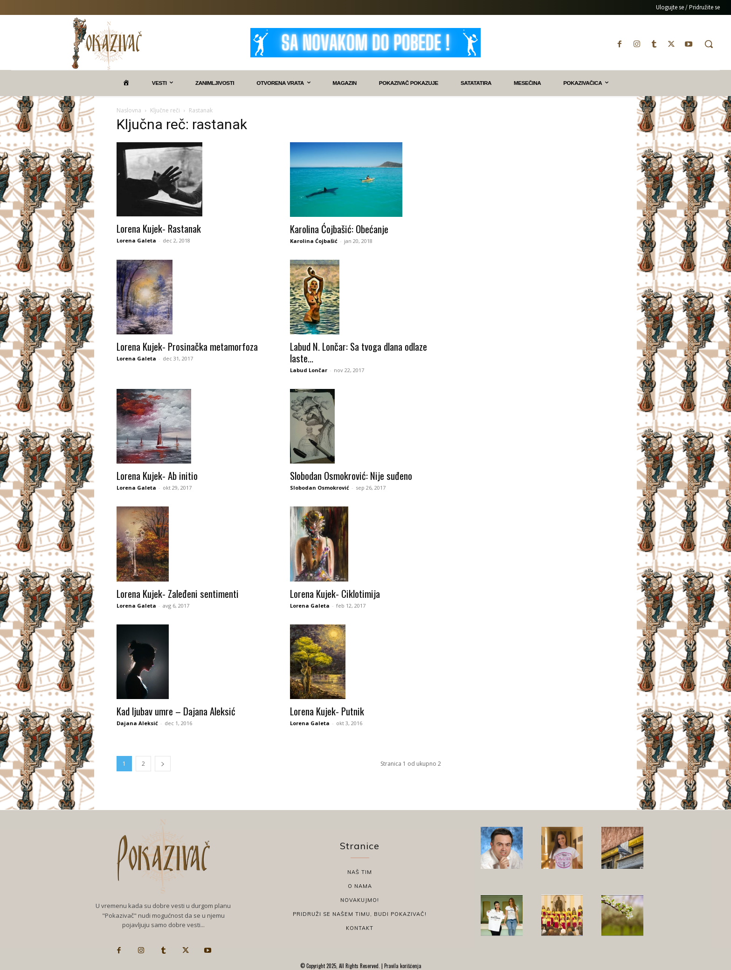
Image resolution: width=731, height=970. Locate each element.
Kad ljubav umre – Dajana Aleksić (176, 711)
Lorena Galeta (136, 240)
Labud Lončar (308, 370)
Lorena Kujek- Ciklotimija (335, 593)
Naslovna (129, 110)
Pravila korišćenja (402, 966)
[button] (708, 44)
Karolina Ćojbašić (314, 240)
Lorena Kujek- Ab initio (157, 475)
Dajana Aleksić (137, 723)
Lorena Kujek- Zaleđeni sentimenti (178, 593)
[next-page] (163, 763)
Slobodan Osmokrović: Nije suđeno (351, 475)
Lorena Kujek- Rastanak (159, 228)
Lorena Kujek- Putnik (327, 711)
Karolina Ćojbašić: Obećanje (339, 229)
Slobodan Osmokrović (319, 487)
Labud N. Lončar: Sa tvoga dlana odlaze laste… (358, 352)
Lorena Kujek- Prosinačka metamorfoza (187, 346)
